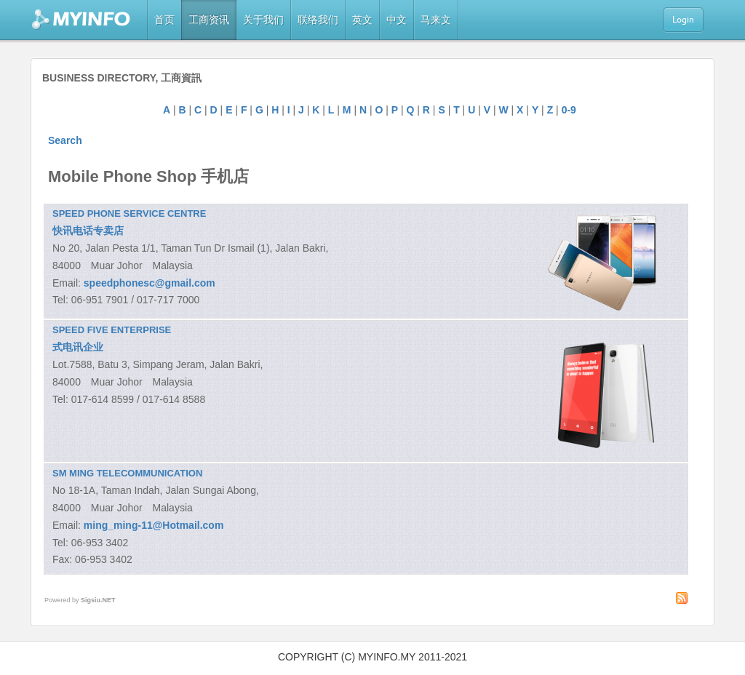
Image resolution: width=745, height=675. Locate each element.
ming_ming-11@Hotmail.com (154, 525)
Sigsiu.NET (98, 600)
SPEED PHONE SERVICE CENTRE (129, 213)
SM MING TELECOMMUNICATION (127, 473)
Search (65, 140)
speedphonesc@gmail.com (149, 283)
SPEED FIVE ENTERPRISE (111, 329)
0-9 (569, 110)
